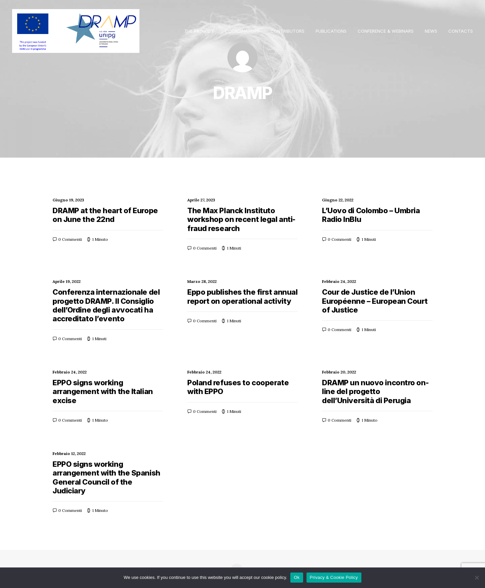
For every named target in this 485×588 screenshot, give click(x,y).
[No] (476, 577)
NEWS (431, 31)
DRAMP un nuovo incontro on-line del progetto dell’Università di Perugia (375, 391)
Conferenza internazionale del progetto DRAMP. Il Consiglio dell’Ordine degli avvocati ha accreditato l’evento (106, 305)
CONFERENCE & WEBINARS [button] (386, 31)
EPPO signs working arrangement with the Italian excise (103, 391)
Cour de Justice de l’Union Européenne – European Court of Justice (374, 301)
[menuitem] (201, 31)
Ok (296, 577)
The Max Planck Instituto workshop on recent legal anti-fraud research (241, 219)
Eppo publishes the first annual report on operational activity (242, 296)
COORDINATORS (242, 31)
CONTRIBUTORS (287, 31)
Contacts (460, 31)
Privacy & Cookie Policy (334, 577)
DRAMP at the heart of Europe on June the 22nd (105, 215)
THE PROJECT (199, 31)
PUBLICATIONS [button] (331, 31)
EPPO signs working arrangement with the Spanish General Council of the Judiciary (106, 477)
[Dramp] (75, 31)
